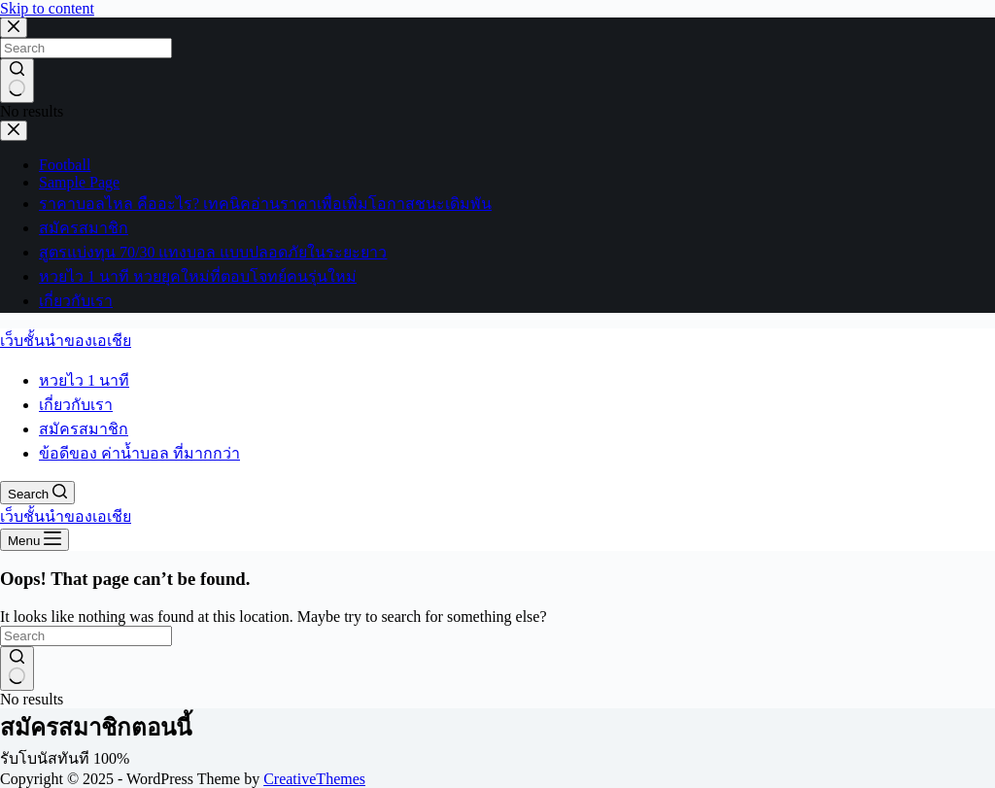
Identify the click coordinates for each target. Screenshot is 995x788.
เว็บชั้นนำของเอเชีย (65, 340)
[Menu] (34, 540)
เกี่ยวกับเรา (76, 404)
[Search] (37, 492)
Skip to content (47, 8)
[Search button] (17, 668)
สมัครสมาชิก (83, 429)
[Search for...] (86, 636)
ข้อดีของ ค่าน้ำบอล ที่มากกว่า (139, 453)
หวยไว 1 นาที (84, 380)
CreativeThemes (314, 779)
